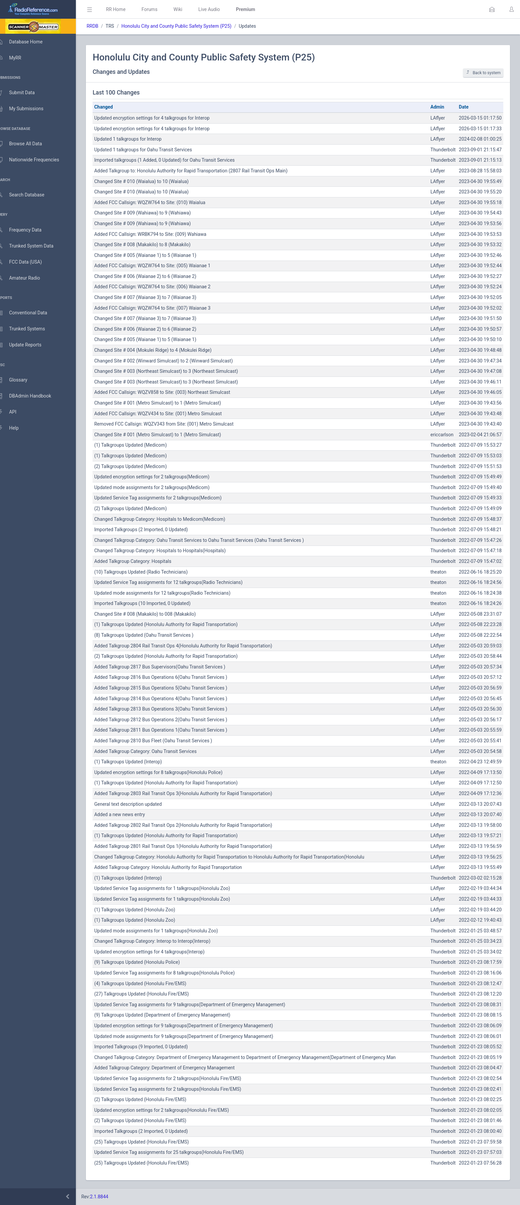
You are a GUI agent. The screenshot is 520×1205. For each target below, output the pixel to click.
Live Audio (219, 9)
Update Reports (25, 345)
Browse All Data (25, 144)
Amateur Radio (25, 278)
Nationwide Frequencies (34, 160)
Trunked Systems (27, 329)
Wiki (187, 9)
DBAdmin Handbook (30, 396)
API (13, 412)
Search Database (27, 195)
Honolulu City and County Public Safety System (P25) (186, 26)
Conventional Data (28, 313)
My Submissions (26, 109)
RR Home (125, 9)
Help (14, 428)
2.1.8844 (109, 1196)
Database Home (26, 42)
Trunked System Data (31, 246)
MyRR (15, 58)
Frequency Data (25, 230)
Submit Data (22, 93)
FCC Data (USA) (25, 262)
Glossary (18, 380)
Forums (159, 9)
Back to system (483, 72)
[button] (492, 9)
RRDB (102, 26)
